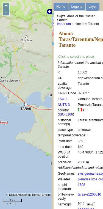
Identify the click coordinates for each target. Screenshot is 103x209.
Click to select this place (76, 57)
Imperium (64, 24)
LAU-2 (62, 99)
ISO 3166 (66, 114)
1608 (81, 185)
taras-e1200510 (89, 194)
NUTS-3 (64, 105)
